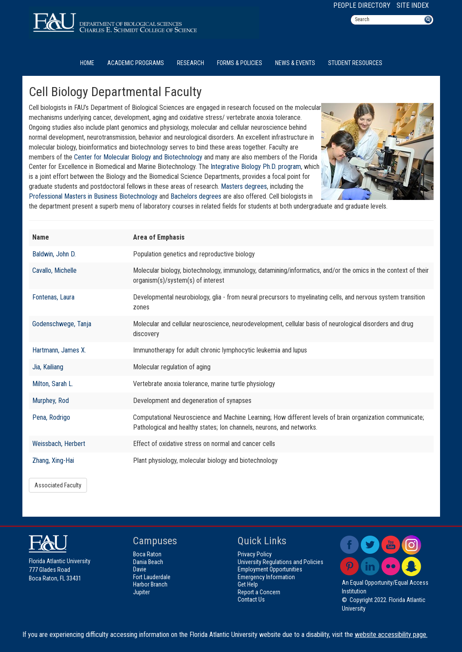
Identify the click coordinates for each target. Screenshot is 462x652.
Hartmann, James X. (59, 350)
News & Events (295, 62)
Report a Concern (259, 592)
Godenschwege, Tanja (61, 324)
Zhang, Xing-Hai (53, 460)
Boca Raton (147, 554)
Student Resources (355, 62)
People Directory (362, 5)
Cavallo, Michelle (54, 270)
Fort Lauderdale (152, 577)
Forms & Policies (239, 62)
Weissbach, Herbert (58, 444)
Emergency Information (266, 577)
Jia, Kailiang (47, 367)
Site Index (413, 5)
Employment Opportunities (270, 569)
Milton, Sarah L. (52, 384)
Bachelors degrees (196, 196)
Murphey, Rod (50, 400)
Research (190, 62)
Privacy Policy (255, 554)
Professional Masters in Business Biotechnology (93, 196)
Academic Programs (135, 62)
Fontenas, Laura (53, 297)
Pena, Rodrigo (51, 417)
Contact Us (251, 599)
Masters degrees (244, 186)
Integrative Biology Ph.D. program (255, 166)
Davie (139, 569)
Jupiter (141, 592)
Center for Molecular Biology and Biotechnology (138, 157)
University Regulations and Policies (280, 561)
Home (87, 62)
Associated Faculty (57, 485)
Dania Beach (148, 561)
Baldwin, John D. (54, 254)
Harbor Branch (150, 584)
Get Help (248, 584)
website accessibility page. (391, 634)
